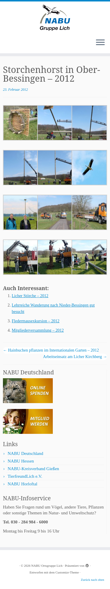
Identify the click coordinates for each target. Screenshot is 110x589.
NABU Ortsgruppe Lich (46, 565)
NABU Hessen (21, 461)
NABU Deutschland (25, 453)
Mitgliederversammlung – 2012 (38, 330)
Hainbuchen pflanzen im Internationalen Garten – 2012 (51, 350)
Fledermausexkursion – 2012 (36, 321)
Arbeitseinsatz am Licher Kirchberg (75, 357)
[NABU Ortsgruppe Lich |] (55, 17)
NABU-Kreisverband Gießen (33, 468)
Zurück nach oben (92, 579)
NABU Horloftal (22, 484)
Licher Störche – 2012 (30, 296)
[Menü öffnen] (100, 42)
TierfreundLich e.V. (25, 476)
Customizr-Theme (67, 572)
